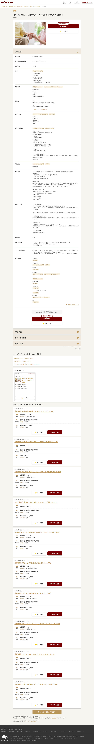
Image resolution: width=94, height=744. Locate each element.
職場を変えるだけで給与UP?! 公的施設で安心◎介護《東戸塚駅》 (37, 532)
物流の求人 (71, 731)
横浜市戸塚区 (37, 6)
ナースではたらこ (63, 738)
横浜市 (31, 6)
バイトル (27, 738)
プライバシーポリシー (47, 736)
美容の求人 (27, 731)
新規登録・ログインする (87, 2)
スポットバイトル (35, 738)
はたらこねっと (53, 738)
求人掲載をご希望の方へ (26, 736)
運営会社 (21, 738)
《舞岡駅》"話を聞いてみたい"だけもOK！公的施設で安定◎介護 (37, 472)
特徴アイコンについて (73, 304)
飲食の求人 (45, 731)
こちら (54, 718)
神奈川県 (26, 6)
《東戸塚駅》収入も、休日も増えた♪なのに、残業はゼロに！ (36, 502)
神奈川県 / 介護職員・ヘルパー (23, 361)
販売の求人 (63, 731)
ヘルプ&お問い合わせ (37, 736)
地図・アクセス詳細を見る (40, 109)
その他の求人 (79, 731)
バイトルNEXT (45, 738)
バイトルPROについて (15, 736)
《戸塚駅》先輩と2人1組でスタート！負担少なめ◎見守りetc (36, 442)
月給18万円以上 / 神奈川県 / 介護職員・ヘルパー (28, 364)
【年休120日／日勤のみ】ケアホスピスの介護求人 (28, 380)
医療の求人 (3, 731)
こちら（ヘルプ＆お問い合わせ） (31, 721)
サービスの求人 (54, 731)
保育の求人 (19, 731)
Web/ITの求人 (36, 731)
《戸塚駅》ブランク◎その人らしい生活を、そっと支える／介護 (37, 624)
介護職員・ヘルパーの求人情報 (15, 6)
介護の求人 (11, 731)
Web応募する (63, 26)
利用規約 (82, 736)
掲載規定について (14, 738)
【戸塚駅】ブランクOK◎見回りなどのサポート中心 (32, 563)
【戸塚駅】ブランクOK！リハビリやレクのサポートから (34, 654)
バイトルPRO (4, 6)
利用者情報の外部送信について (72, 736)
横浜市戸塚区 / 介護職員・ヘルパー (25, 358)
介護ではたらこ (72, 738)
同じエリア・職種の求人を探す (47, 712)
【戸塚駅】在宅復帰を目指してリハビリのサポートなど (34, 411)
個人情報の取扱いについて (59, 736)
